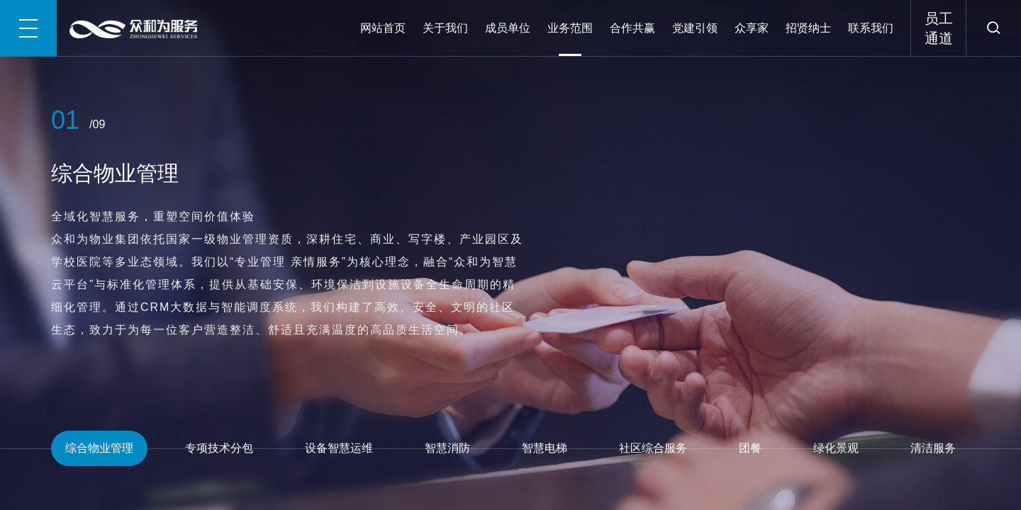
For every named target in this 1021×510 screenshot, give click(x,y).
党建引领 (695, 28)
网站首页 (383, 28)
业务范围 (570, 28)
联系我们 (870, 28)
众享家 (752, 28)
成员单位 (507, 28)
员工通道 (939, 28)
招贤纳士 (808, 28)
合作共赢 (632, 28)
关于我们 (445, 28)
